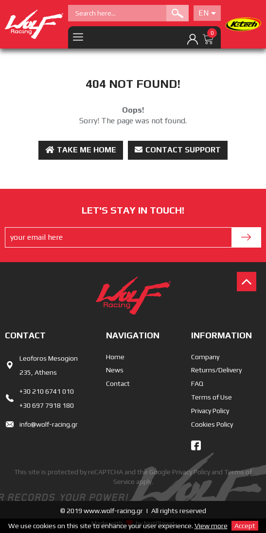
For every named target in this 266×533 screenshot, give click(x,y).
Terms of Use (211, 397)
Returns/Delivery (216, 370)
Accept (244, 526)
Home (115, 357)
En (207, 12)
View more (211, 526)
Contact (118, 383)
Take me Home (80, 149)
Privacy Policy (210, 411)
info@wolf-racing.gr (48, 424)
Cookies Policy (212, 424)
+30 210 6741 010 (46, 391)
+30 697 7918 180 (46, 405)
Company (205, 357)
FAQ (197, 383)
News (115, 370)
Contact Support (178, 149)
